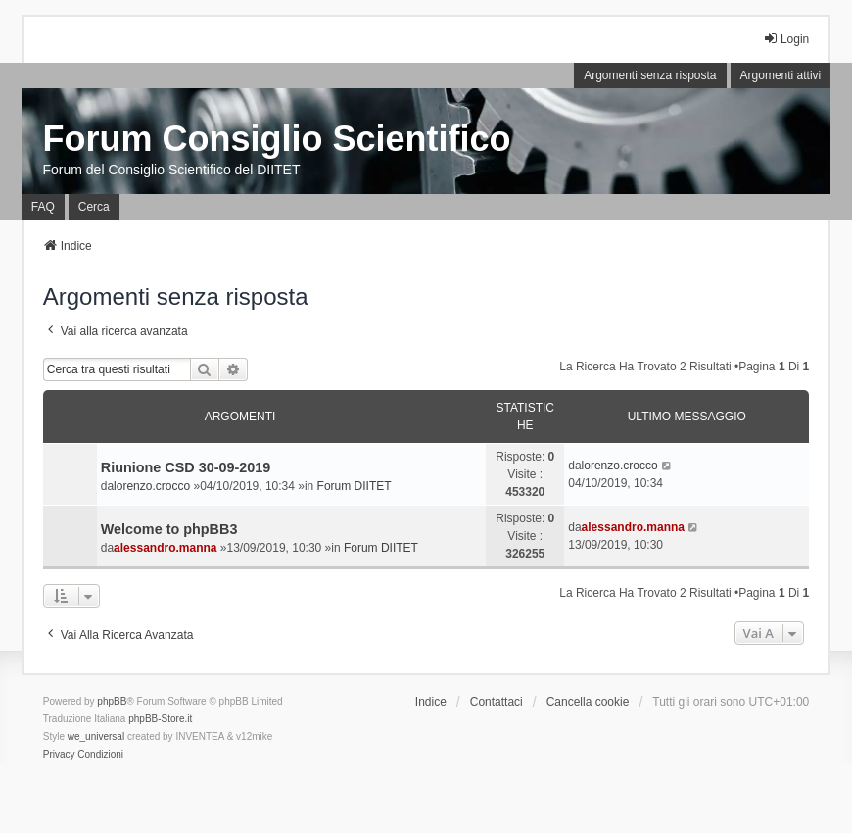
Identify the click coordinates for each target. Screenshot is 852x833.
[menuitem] (59, 754)
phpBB (111, 701)
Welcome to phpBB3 (169, 529)
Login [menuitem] (786, 38)
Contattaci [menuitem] (496, 702)
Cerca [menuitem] (94, 207)
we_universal (96, 736)
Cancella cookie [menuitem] (588, 702)
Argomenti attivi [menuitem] (781, 75)
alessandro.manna (165, 548)
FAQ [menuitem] (43, 207)
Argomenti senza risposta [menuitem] (650, 75)
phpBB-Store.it (160, 718)
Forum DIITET (354, 486)
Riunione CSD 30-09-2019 (186, 467)
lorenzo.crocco (152, 486)
